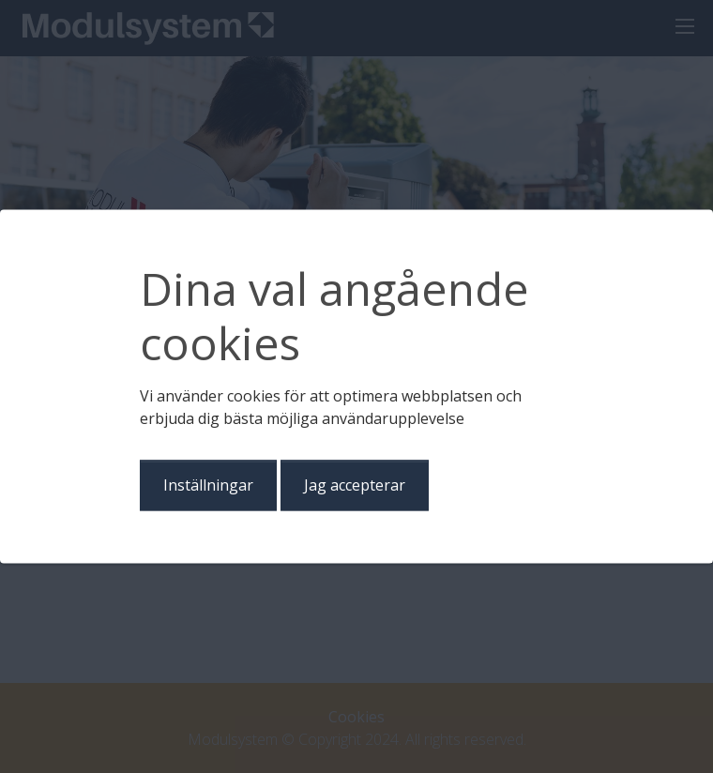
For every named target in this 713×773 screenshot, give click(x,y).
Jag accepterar (354, 486)
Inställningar (208, 486)
